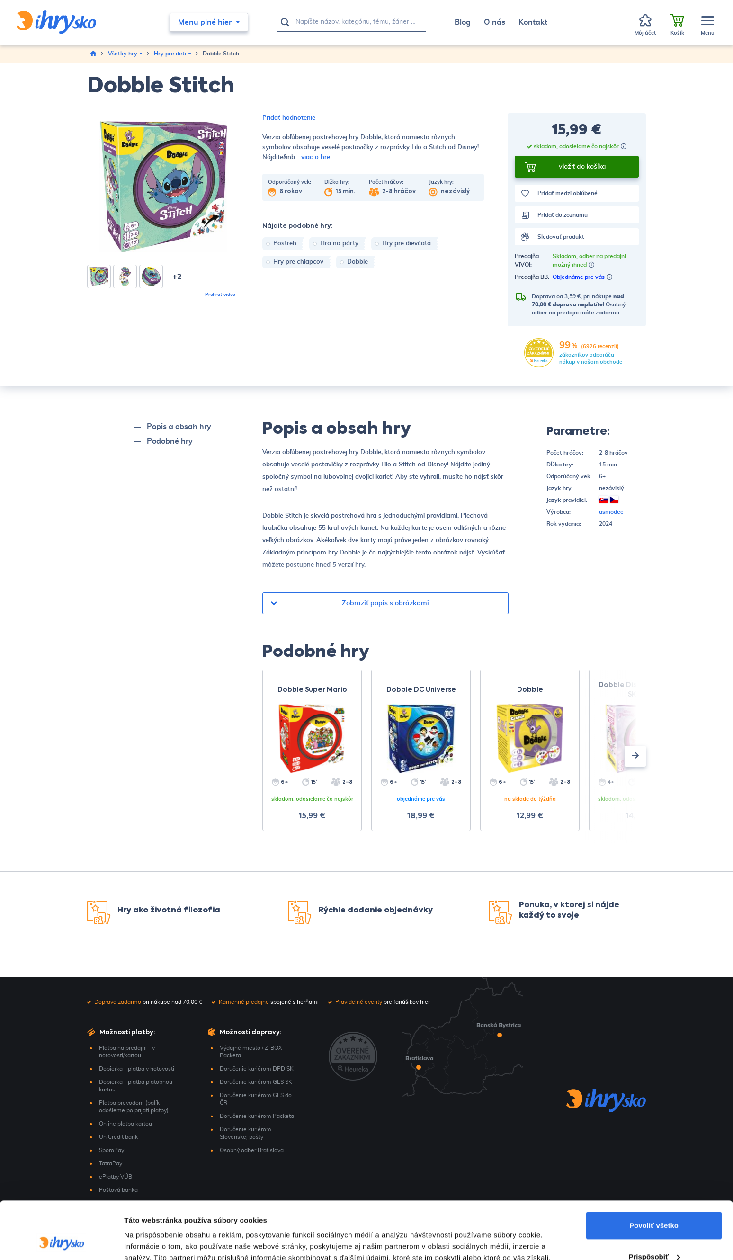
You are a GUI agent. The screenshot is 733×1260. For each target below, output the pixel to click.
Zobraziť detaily (151, 1241)
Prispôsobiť (654, 1202)
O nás (494, 22)
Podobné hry (170, 441)
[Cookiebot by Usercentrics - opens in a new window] (61, 1241)
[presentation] (635, 756)
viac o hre (315, 157)
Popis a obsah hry (179, 426)
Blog (463, 22)
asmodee (611, 512)
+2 (176, 277)
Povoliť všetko (654, 1172)
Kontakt (532, 22)
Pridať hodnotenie (288, 118)
